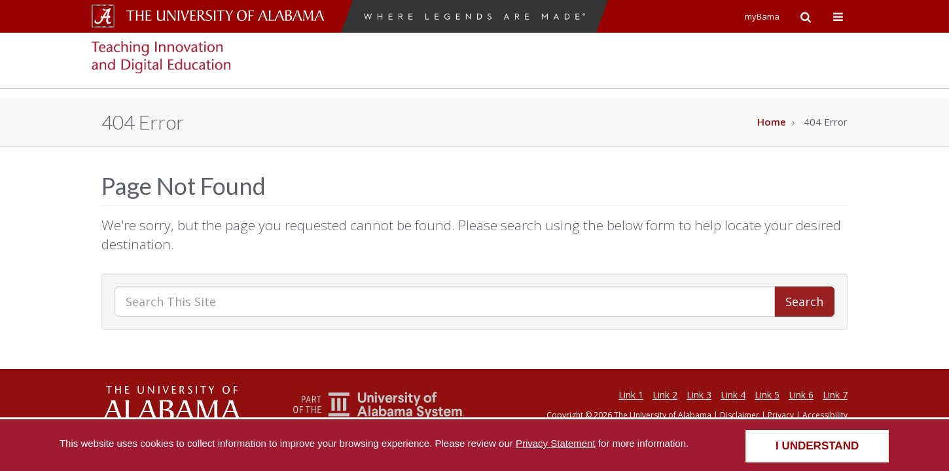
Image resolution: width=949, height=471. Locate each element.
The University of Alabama (662, 415)
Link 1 (630, 395)
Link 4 (733, 395)
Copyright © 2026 (579, 415)
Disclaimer (739, 415)
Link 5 (767, 395)
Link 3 (699, 395)
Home (771, 121)
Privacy (781, 415)
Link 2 (665, 395)
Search (804, 301)
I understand (817, 446)
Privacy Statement (556, 443)
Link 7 (835, 395)
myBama (762, 16)
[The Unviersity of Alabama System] (379, 416)
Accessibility (825, 415)
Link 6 (801, 395)
